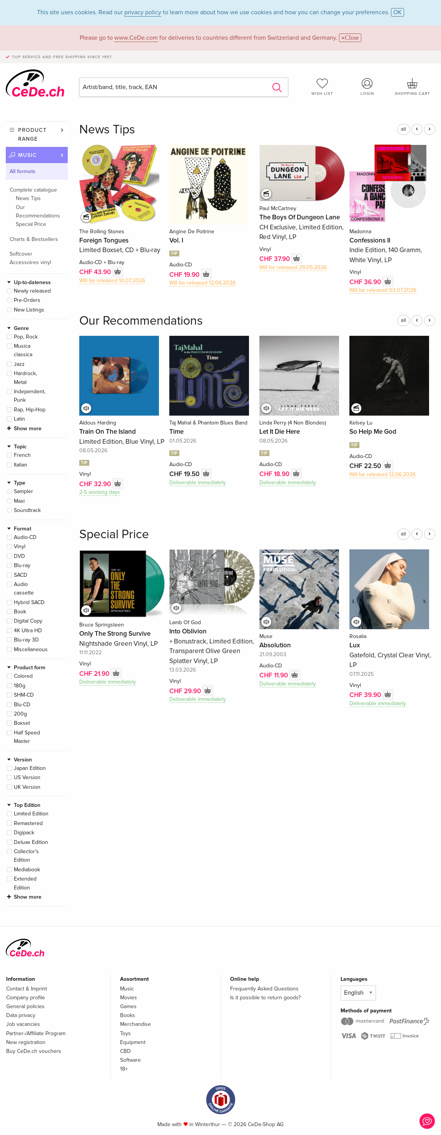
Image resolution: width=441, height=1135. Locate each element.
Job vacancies (23, 1024)
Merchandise (135, 1024)
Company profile (25, 997)
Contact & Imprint (26, 988)
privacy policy (142, 12)
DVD (19, 556)
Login (367, 86)
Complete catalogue (33, 190)
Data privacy (20, 1015)
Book (20, 611)
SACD (20, 575)
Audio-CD (25, 537)
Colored (23, 676)
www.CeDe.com (136, 38)
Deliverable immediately (197, 482)
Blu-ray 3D (26, 640)
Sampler (23, 491)
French (22, 455)
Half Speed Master (27, 736)
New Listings (29, 309)
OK (397, 12)
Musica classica (23, 350)
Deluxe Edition (31, 842)
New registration (25, 1042)
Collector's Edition (26, 855)
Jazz (19, 364)
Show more (28, 428)
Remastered (28, 823)
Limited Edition (31, 813)
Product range (32, 134)
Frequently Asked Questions (264, 988)
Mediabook (27, 869)
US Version (27, 777)
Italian (20, 464)
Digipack (24, 832)
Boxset (22, 723)
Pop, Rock (26, 336)
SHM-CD (24, 695)
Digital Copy (28, 621)
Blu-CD (22, 704)
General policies (25, 1006)
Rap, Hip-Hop (29, 409)
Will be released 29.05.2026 (293, 267)
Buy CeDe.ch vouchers (33, 1051)
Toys (125, 1033)
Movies (128, 997)
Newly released (32, 291)
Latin (19, 419)
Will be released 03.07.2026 (382, 290)
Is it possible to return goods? (265, 997)
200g (20, 714)
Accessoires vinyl (30, 262)
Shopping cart (412, 86)
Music (27, 155)
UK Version (27, 787)
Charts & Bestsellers (34, 239)
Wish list (322, 86)
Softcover (21, 254)
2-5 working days (99, 492)
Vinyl (19, 546)
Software (130, 1060)
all (403, 129)
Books (127, 1015)
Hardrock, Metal (25, 377)
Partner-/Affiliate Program (35, 1033)
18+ (124, 1069)
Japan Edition (30, 768)
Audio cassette (24, 588)
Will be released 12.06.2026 (202, 283)
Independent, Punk (29, 395)
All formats (22, 171)
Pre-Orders (27, 300)
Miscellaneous (31, 649)
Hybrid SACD (29, 602)
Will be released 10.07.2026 (112, 280)
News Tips (28, 198)
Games (128, 1006)
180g (19, 685)
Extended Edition (25, 883)
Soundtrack (27, 510)
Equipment (132, 1042)
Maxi (19, 501)
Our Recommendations (38, 211)
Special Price (31, 224)
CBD (125, 1051)
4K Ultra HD (28, 630)
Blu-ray (22, 565)
